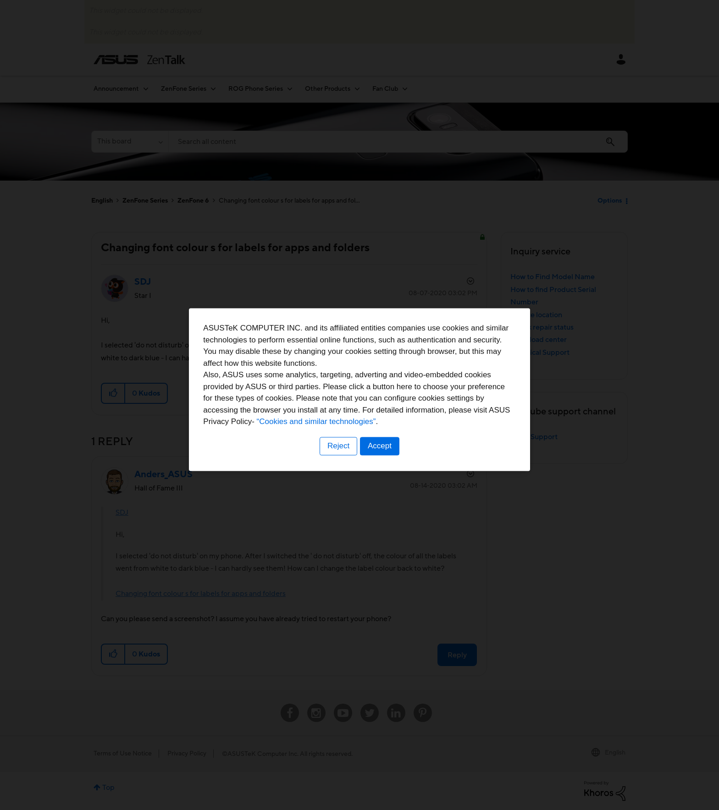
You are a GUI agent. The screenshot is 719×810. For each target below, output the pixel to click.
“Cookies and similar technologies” (387, 438)
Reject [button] (338, 461)
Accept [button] (380, 461)
